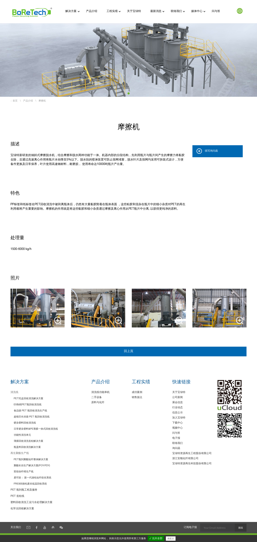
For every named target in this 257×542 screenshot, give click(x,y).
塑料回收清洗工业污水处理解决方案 (31, 502)
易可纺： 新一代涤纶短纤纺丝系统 (32, 478)
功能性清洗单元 (22, 435)
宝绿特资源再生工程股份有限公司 (192, 453)
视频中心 (177, 428)
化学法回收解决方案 (22, 509)
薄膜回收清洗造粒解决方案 (28, 441)
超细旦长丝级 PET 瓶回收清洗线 (31, 417)
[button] (129, 93)
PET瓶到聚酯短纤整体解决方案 (31, 460)
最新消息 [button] (155, 11)
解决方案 (71, 11)
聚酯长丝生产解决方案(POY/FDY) (32, 466)
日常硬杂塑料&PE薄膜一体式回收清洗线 (36, 429)
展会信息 (177, 403)
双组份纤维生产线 (23, 472)
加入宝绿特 (178, 418)
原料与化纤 (97, 403)
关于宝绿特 (134, 11)
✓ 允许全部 (155, 538)
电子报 (176, 438)
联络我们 (177, 443)
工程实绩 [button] (112, 11)
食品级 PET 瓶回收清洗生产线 (30, 411)
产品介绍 (91, 11)
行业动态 (177, 408)
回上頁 (128, 351)
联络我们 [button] (176, 11)
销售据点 (137, 397)
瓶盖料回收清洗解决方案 (27, 447)
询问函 (176, 448)
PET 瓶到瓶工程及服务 (23, 490)
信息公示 (177, 413)
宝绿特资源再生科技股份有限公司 (192, 464)
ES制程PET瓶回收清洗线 (27, 405)
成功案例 (137, 392)
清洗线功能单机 (100, 392)
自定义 (171, 538)
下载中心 (177, 423)
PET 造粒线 (17, 496)
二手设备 (96, 397)
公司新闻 (177, 397)
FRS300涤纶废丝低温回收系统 (30, 484)
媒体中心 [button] (196, 11)
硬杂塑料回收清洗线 (25, 423)
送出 (240, 528)
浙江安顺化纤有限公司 (185, 459)
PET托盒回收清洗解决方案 (28, 399)
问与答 (216, 11)
